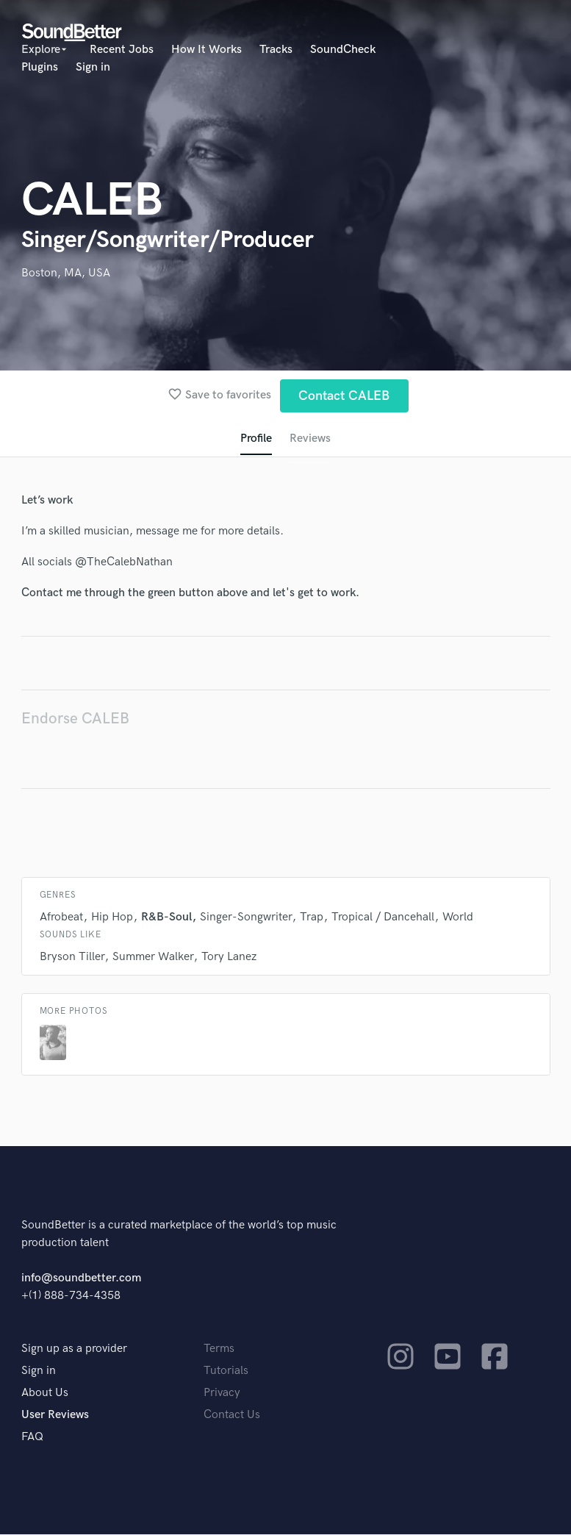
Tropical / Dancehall (382, 918)
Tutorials (226, 1371)
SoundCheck (343, 50)
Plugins (39, 67)
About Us (44, 1393)
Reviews (310, 439)
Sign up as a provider (74, 1349)
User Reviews (55, 1416)
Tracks (275, 50)
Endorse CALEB (75, 718)
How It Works (206, 50)
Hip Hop (112, 918)
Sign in (93, 67)
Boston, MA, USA (65, 273)
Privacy (222, 1393)
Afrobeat (61, 918)
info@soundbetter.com (81, 1279)
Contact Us (232, 1416)
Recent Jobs (122, 50)
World (457, 918)
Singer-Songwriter (246, 918)
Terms (219, 1349)
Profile (256, 439)
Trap (311, 918)
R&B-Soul (166, 918)
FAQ (32, 1438)
